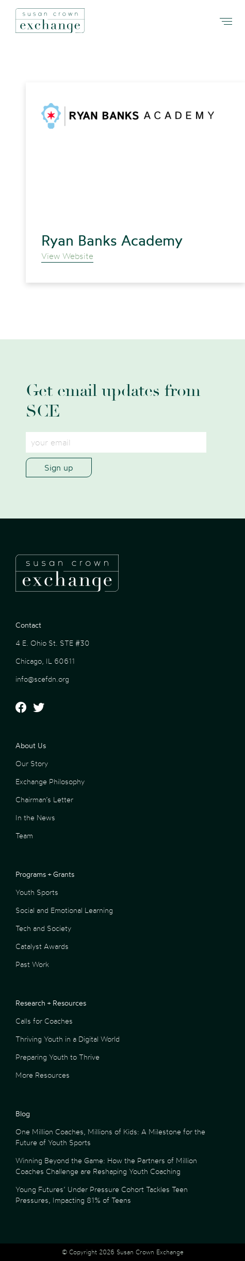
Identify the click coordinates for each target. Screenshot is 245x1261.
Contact (28, 624)
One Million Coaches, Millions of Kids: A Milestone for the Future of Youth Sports (110, 1137)
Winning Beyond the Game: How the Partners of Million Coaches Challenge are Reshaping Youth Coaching (106, 1166)
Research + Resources (50, 1002)
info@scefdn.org (42, 679)
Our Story (31, 763)
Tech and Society (43, 928)
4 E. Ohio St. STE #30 (52, 642)
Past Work (32, 964)
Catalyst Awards (42, 946)
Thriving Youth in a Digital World (67, 1038)
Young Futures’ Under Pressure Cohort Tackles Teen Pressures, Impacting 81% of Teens (101, 1194)
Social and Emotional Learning (64, 910)
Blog (22, 1113)
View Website (67, 256)
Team (24, 835)
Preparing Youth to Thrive (57, 1056)
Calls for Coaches (44, 1020)
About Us (30, 745)
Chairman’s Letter (44, 799)
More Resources (42, 1074)
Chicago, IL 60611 (45, 661)
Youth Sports (36, 892)
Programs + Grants (44, 874)
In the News (35, 817)
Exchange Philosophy (50, 781)
